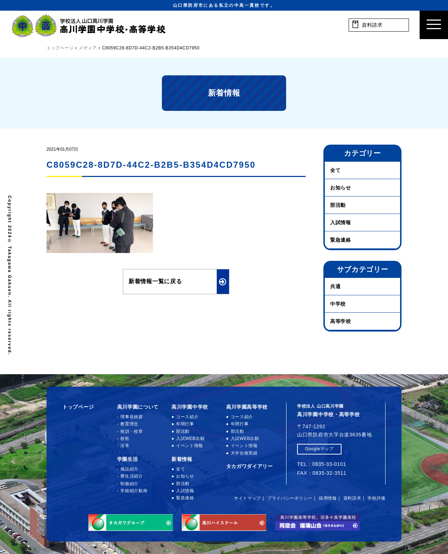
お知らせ (340, 187)
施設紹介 (129, 469)
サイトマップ (247, 498)
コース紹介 (187, 416)
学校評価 (376, 498)
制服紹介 (129, 483)
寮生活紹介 (131, 476)
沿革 (124, 445)
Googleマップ (319, 448)
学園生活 (127, 459)
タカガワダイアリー (249, 466)
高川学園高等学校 (247, 407)
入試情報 (340, 222)
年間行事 (185, 423)
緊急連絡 (340, 240)
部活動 (338, 205)
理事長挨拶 (131, 416)
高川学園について (138, 407)
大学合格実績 (244, 453)
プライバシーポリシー (289, 498)
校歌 (124, 438)
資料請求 (352, 498)
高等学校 (340, 321)
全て (335, 170)
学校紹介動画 (133, 490)
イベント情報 (189, 445)
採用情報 (328, 498)
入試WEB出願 (190, 438)
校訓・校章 (131, 431)
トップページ (78, 407)
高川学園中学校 (189, 407)
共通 (335, 286)
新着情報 (181, 459)
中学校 (338, 304)
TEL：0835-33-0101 (321, 464)
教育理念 (129, 423)
